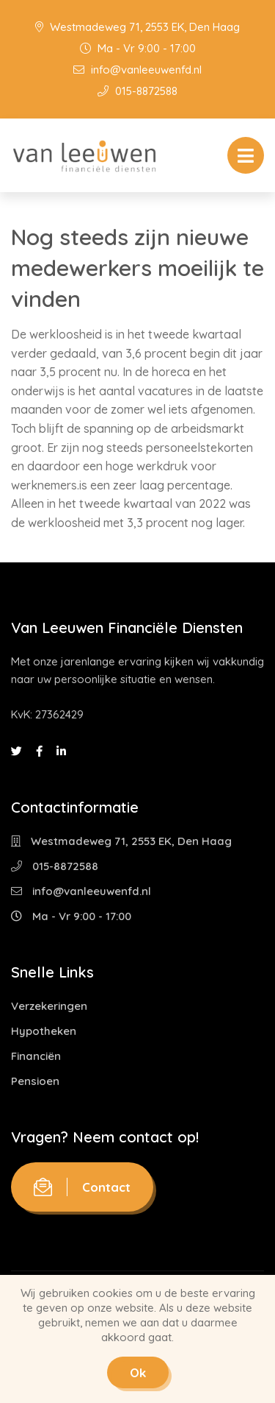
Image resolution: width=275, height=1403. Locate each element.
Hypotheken (43, 1031)
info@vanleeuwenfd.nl (137, 70)
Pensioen (35, 1081)
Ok (138, 1372)
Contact (82, 1187)
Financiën (36, 1056)
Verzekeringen (49, 1006)
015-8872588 (137, 91)
